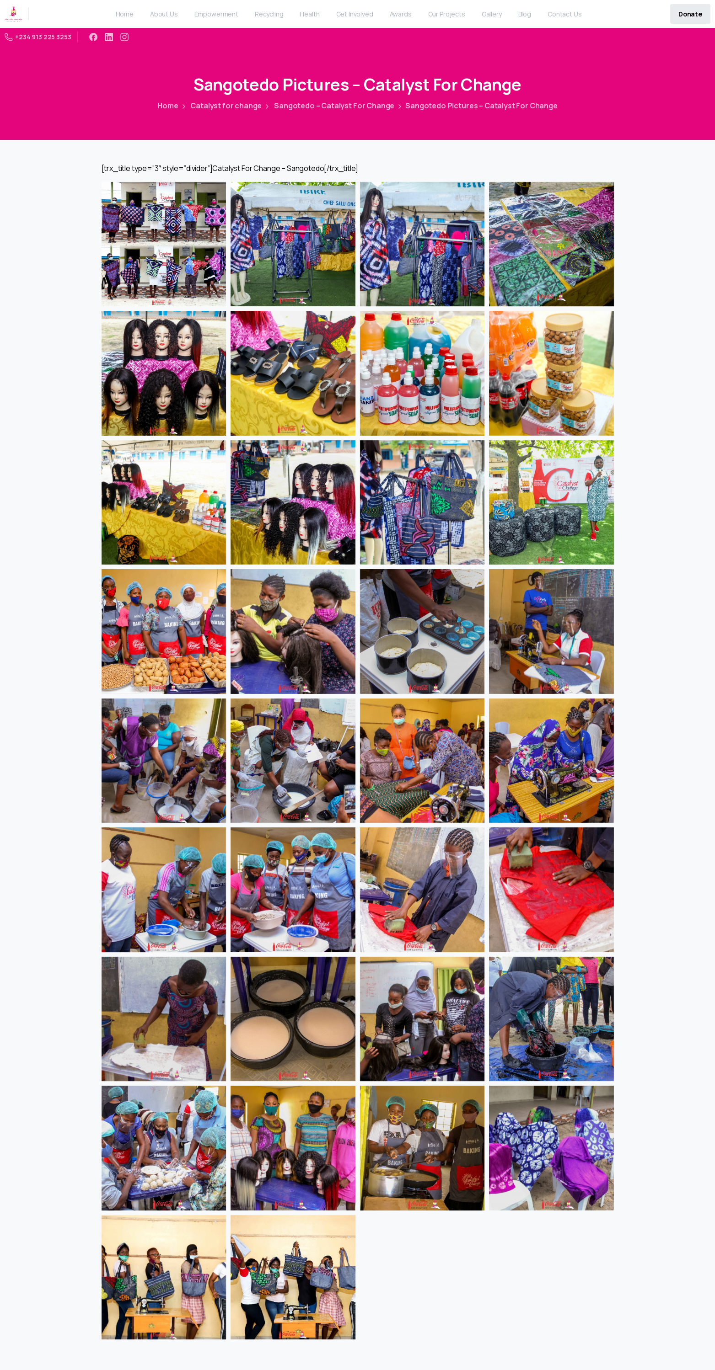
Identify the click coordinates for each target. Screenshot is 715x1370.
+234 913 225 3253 (38, 36)
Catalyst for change (221, 106)
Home (167, 106)
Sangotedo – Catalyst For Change (321, 106)
